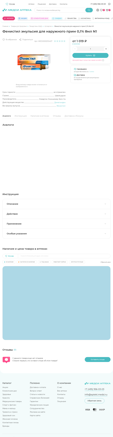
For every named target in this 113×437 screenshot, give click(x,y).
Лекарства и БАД (35, 26)
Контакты (63, 4)
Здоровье (6, 394)
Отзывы (57, 116)
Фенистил (61, 106)
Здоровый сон (8, 415)
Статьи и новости (37, 394)
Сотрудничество (37, 408)
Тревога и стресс (10, 412)
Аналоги (6, 116)
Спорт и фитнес (9, 405)
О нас (59, 387)
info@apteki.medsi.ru (96, 394)
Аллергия (48, 26)
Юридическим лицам (39, 405)
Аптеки (31, 4)
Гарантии (34, 401)
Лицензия (42, 4)
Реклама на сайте (37, 412)
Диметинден (59, 102)
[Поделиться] (26, 39)
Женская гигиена (10, 419)
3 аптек (91, 71)
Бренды (5, 426)
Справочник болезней (39, 398)
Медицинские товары (12, 401)
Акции (5, 387)
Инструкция (21, 116)
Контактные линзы (10, 423)
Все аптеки (62, 391)
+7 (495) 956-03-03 (98, 4)
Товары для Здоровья (19, 26)
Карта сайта (35, 415)
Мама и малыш (8, 408)
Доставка (52, 4)
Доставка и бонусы (74, 116)
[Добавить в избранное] (9, 39)
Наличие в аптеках (39, 116)
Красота (6, 398)
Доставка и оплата (38, 387)
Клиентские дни (9, 391)
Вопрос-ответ (36, 391)
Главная (5, 26)
